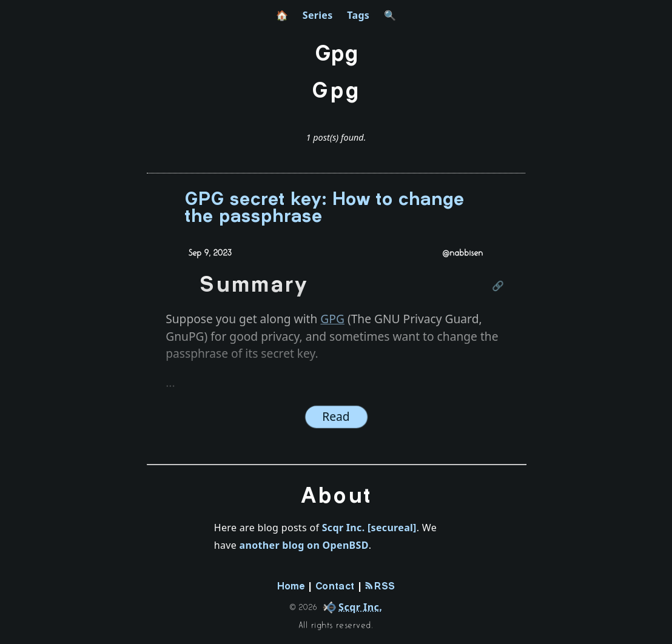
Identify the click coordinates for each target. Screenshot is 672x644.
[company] (350, 607)
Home (291, 586)
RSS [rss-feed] (380, 586)
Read (335, 416)
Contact (334, 586)
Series (318, 15)
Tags (358, 15)
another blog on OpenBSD (304, 545)
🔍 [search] (390, 15)
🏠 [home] (282, 15)
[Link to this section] (499, 286)
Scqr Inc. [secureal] (369, 527)
